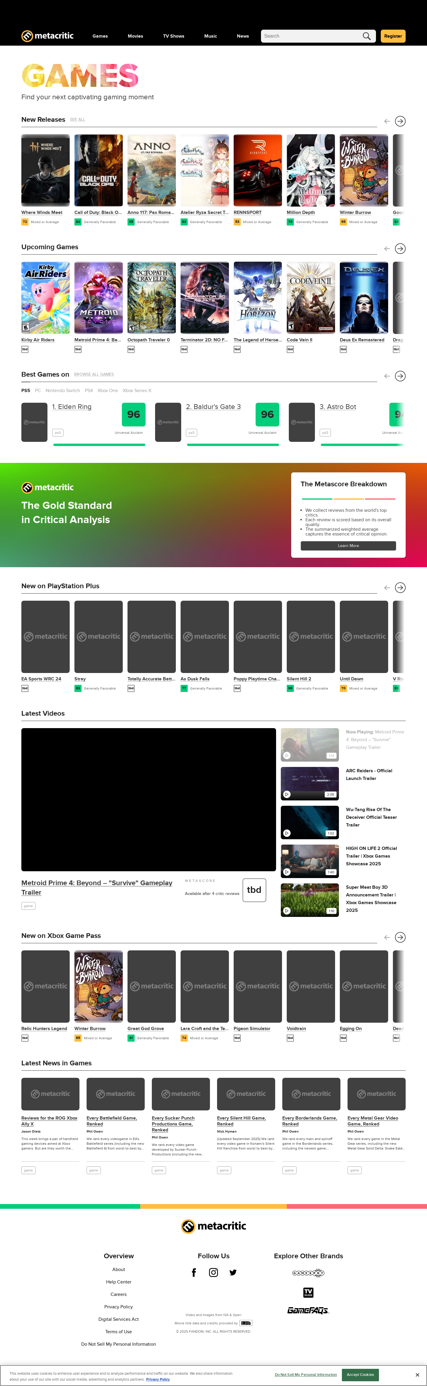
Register (393, 36)
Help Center (118, 1282)
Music (210, 36)
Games (100, 36)
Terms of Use (118, 1332)
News (243, 36)
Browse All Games (94, 374)
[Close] (417, 1374)
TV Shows (173, 36)
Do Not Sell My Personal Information (118, 1344)
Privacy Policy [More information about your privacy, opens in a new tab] (158, 1379)
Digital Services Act (118, 1319)
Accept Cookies (360, 1374)
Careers (119, 1294)
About (118, 1270)
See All (77, 119)
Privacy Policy (118, 1307)
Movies (135, 36)
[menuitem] (100, 36)
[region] (213, 1375)
